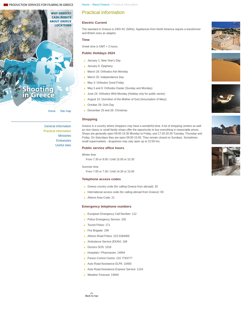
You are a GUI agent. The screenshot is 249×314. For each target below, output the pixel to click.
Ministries (64, 135)
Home (52, 111)
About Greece (100, 4)
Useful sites (63, 145)
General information (57, 126)
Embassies (63, 140)
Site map (65, 111)
